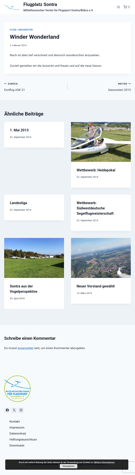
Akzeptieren (69, 466)
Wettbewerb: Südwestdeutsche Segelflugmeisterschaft (95, 208)
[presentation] (101, 142)
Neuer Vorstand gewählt (96, 286)
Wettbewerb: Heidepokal (96, 170)
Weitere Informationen (104, 462)
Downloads (16, 445)
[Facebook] (7, 410)
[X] (14, 410)
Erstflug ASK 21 (34, 86)
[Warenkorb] (127, 7)
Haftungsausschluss (23, 439)
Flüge (13, 30)
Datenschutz (17, 433)
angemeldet (25, 348)
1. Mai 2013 (19, 130)
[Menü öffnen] (118, 7)
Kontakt (14, 421)
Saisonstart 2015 (100, 86)
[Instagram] (21, 410)
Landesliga (18, 203)
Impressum (17, 427)
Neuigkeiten (25, 30)
